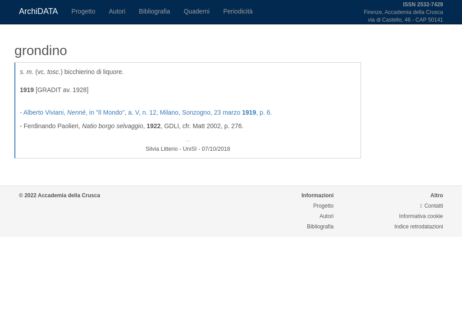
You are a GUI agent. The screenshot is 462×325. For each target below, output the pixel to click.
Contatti (431, 206)
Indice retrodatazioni (418, 226)
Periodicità (238, 11)
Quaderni (197, 11)
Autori (117, 11)
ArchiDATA (38, 11)
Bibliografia (154, 11)
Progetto (83, 11)
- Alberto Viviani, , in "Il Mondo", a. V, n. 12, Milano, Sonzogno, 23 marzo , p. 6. (146, 112)
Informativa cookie (421, 216)
